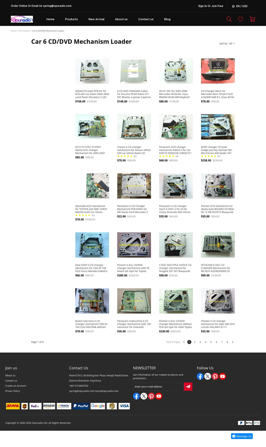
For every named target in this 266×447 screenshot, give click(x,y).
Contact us (11, 380)
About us (10, 375)
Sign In (202, 6)
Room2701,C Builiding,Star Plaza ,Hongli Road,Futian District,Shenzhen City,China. (98, 378)
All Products (24, 30)
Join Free (217, 6)
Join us (11, 367)
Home (14, 30)
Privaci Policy (12, 391)
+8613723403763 (78, 385)
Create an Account (15, 385)
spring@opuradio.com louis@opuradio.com (94, 391)
